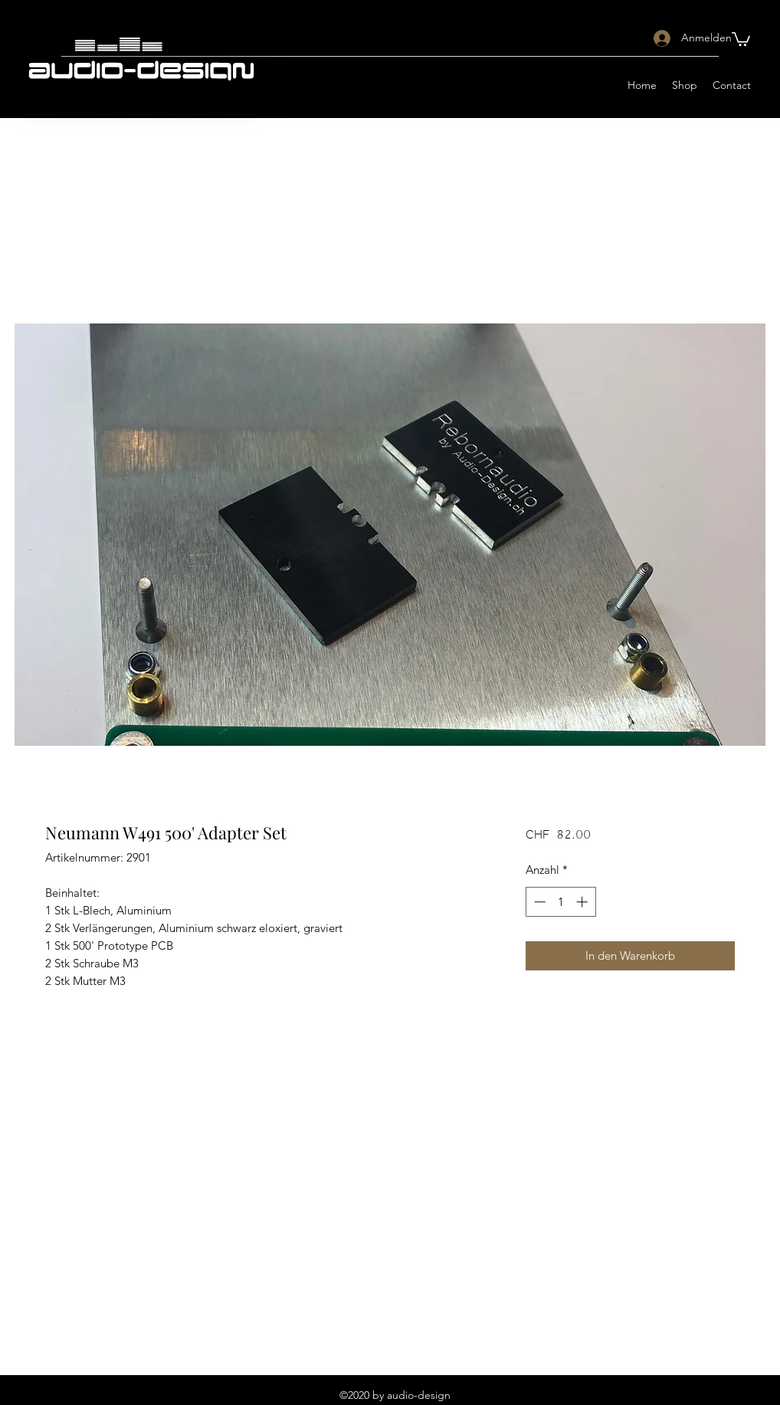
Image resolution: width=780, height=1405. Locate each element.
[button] (741, 38)
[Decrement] (538, 902)
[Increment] (583, 902)
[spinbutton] (560, 902)
